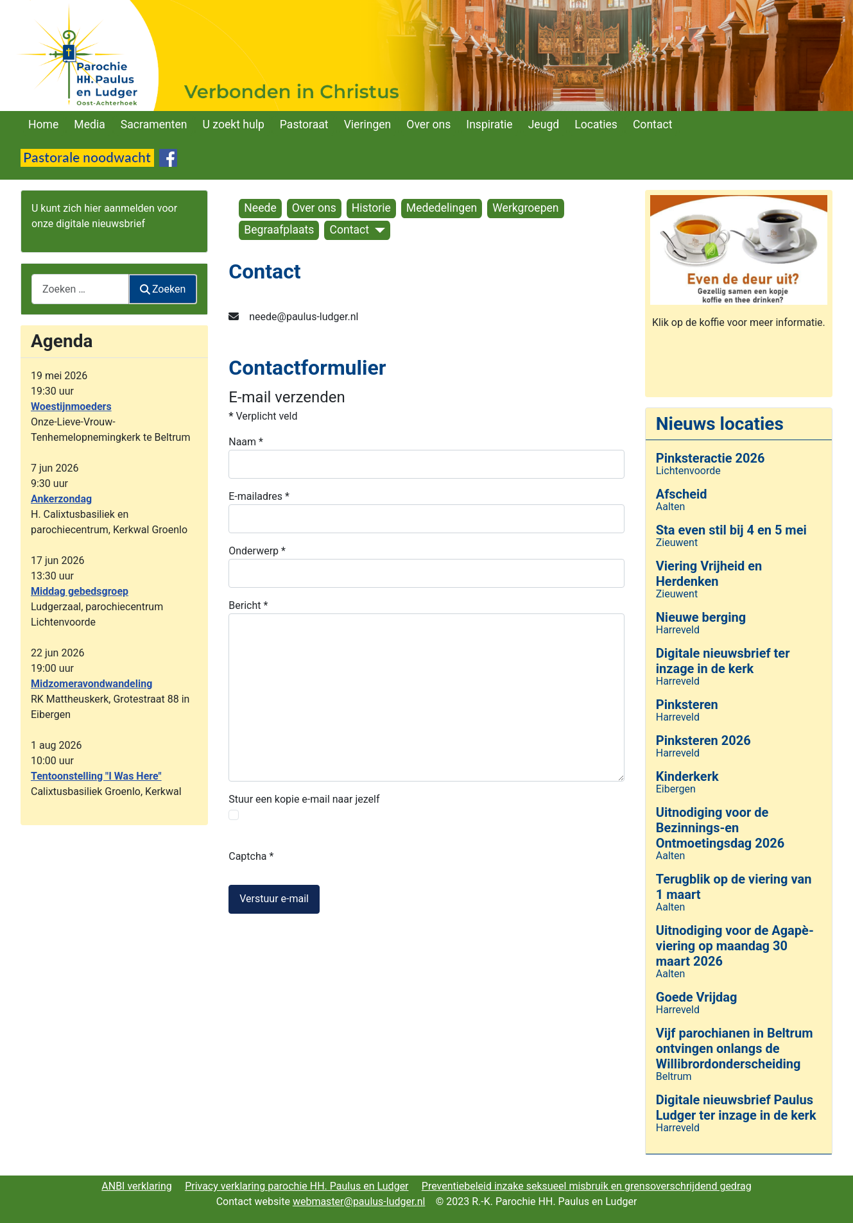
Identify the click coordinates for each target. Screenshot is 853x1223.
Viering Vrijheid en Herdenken (709, 573)
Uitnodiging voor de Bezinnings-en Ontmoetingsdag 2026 (720, 828)
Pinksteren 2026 (703, 740)
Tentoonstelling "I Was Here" (96, 776)
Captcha (250, 856)
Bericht (248, 605)
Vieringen (368, 124)
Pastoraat (304, 124)
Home (43, 124)
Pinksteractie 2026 (710, 458)
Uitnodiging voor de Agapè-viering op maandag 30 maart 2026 (735, 946)
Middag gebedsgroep (79, 591)
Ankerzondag (61, 499)
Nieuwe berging (701, 617)
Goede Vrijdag (696, 997)
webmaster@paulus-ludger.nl (359, 1201)
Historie (371, 207)
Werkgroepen (525, 207)
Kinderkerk (687, 776)
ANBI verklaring (136, 1186)
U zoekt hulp (233, 124)
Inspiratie (489, 124)
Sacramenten (154, 124)
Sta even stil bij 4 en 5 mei (731, 530)
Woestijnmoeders (71, 406)
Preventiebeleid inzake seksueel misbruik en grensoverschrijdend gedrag (587, 1186)
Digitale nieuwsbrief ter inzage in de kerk (723, 661)
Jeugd (544, 124)
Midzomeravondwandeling (91, 684)
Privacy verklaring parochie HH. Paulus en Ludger (296, 1186)
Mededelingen (441, 207)
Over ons (428, 124)
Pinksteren (687, 704)
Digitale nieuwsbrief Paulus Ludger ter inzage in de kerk (736, 1107)
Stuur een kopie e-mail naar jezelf (303, 799)
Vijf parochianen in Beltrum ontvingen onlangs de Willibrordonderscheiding (734, 1048)
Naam (245, 442)
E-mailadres (258, 496)
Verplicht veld (262, 416)
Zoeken (163, 289)
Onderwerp (257, 551)
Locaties (595, 124)
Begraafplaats (279, 229)
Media (89, 124)
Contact (653, 124)
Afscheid (681, 494)
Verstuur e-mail (274, 899)
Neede (260, 207)
